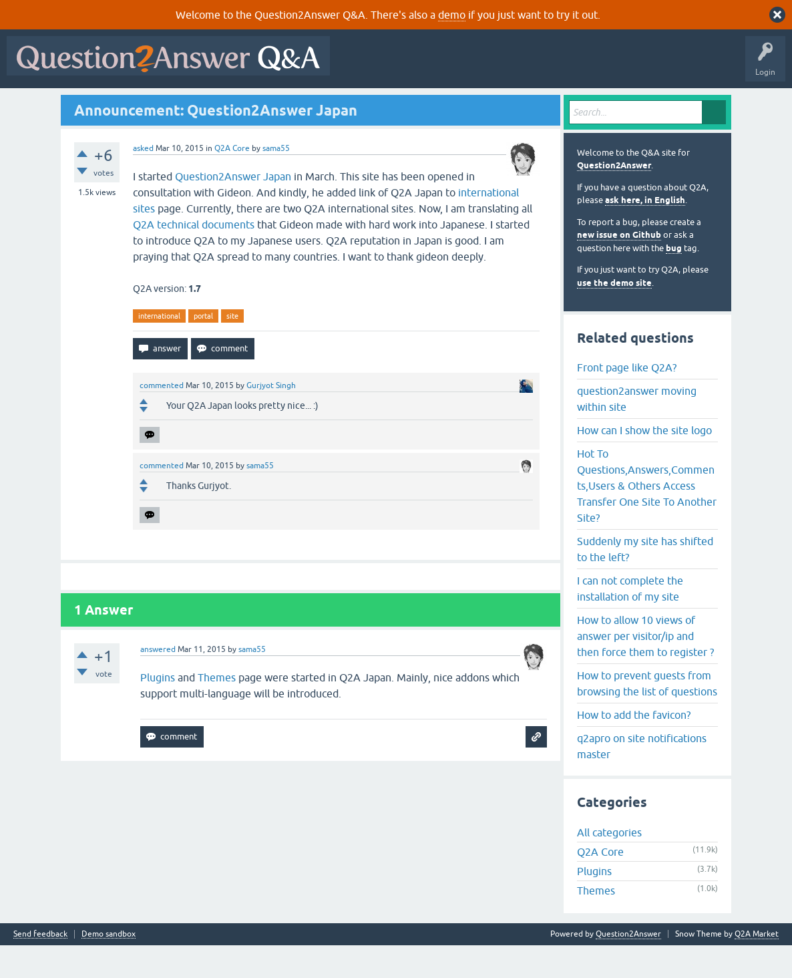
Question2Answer (614, 198)
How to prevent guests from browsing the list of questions (647, 715)
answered (158, 682)
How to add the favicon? (633, 747)
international (159, 348)
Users (277, 105)
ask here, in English (645, 233)
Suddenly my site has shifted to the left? (645, 581)
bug (674, 280)
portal (203, 348)
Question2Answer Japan (233, 208)
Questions (87, 105)
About (422, 105)
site (232, 348)
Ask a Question (333, 105)
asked (143, 180)
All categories (609, 865)
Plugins (157, 710)
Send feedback (40, 967)
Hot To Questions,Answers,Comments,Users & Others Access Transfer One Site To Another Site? (647, 518)
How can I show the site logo (644, 462)
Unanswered (184, 105)
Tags (235, 105)
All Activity (34, 105)
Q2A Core (232, 180)
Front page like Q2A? (626, 399)
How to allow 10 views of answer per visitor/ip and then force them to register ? (645, 668)
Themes (217, 710)
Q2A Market (757, 966)
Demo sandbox (108, 967)
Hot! (133, 105)
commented (162, 418)
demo (451, 15)
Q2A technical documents (193, 257)
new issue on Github (619, 268)
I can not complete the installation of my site (630, 621)
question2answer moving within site (637, 431)
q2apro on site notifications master (642, 778)
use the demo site (614, 315)
